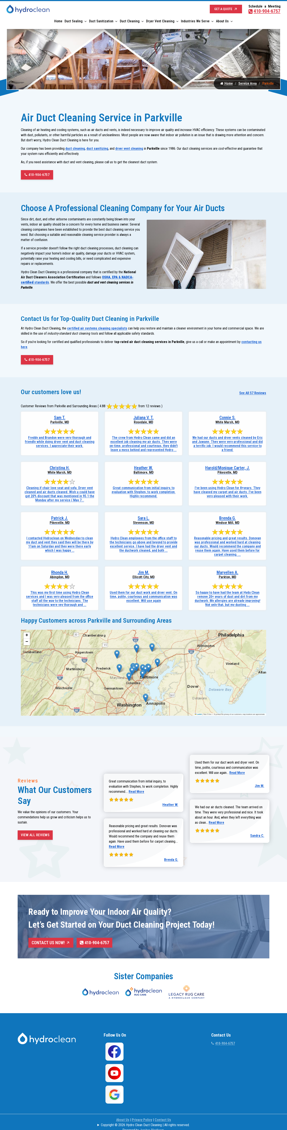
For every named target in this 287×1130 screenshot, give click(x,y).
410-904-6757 (264, 10)
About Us (222, 20)
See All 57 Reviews (252, 394)
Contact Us (163, 1110)
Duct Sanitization (101, 20)
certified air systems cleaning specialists (97, 330)
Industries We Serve (195, 20)
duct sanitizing (97, 150)
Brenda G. (171, 861)
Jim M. (259, 787)
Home (58, 20)
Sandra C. (257, 837)
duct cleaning (75, 150)
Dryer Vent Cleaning (160, 20)
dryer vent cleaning (129, 150)
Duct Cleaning (130, 20)
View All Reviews (35, 836)
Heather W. (170, 806)
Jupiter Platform (152, 1120)
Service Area (247, 85)
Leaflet (198, 716)
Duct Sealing (74, 20)
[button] (117, 655)
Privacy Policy (142, 1110)
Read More (136, 793)
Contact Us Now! (51, 944)
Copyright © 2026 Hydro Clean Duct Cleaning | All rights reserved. (145, 1115)
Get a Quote (226, 8)
